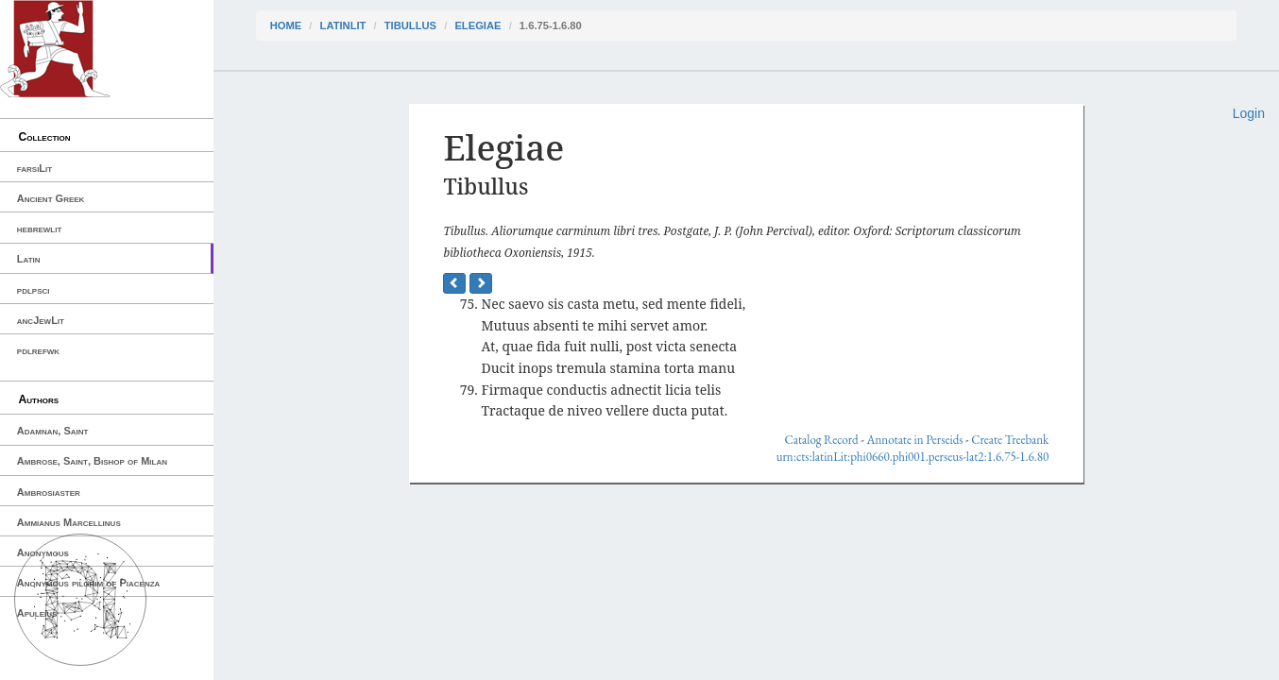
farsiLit (34, 168)
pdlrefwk (38, 350)
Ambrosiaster (48, 492)
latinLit (343, 25)
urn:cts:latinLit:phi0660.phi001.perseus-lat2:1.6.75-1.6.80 (912, 457)
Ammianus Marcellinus (69, 522)
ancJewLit (40, 320)
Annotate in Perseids (914, 440)
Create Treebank (1010, 440)
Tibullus (410, 25)
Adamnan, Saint (53, 430)
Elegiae (477, 25)
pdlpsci (33, 290)
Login (1249, 113)
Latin (29, 258)
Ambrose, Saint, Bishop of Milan (92, 461)
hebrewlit (39, 228)
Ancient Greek (51, 198)
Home (286, 25)
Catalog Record (822, 440)
